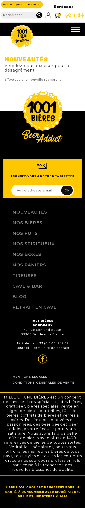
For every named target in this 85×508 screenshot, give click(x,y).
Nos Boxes (26, 254)
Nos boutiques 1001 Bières (20, 4)
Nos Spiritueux (33, 243)
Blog (19, 296)
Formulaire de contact (51, 348)
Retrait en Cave (34, 307)
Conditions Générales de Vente (43, 382)
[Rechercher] (22, 15)
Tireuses (24, 275)
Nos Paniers (29, 265)
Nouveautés (29, 212)
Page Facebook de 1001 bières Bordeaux (74, 15)
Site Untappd (68, 15)
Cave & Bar (27, 286)
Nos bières (27, 222)
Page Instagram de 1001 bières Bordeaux (81, 15)
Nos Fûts (25, 233)
